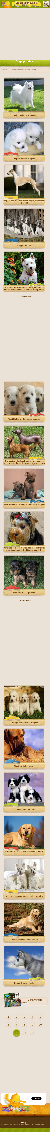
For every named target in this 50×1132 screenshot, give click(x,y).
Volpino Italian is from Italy (24, 115)
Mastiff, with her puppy (24, 766)
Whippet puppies (24, 245)
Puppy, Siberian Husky (24, 983)
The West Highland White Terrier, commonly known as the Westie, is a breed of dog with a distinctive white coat (24, 289)
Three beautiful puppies (24, 809)
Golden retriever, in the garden (24, 940)
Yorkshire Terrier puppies (24, 593)
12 (24, 1032)
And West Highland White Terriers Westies (24, 896)
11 (16, 1032)
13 (32, 1032)
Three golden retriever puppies (24, 723)
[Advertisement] (25, 33)
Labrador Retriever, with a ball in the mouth (24, 852)
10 (40, 1024)
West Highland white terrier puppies (24, 419)
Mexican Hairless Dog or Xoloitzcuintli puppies (24, 504)
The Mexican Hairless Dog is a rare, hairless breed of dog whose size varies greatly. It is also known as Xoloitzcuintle (24, 463)
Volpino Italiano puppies (24, 159)
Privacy (23, 1123)
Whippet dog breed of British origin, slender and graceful (24, 202)
